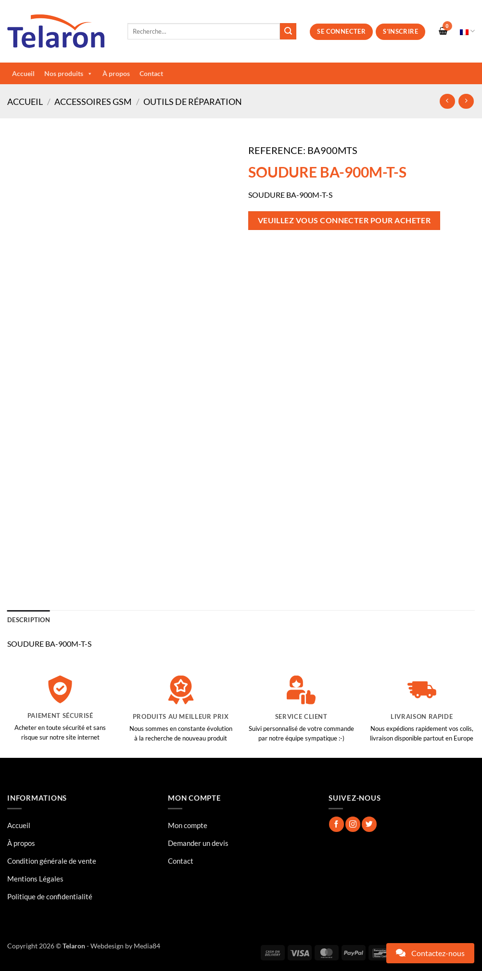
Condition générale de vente (51, 860)
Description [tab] (28, 620)
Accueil (23, 73)
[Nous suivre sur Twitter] (369, 824)
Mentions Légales (35, 878)
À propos (116, 73)
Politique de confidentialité (49, 896)
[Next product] (447, 101)
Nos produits (68, 73)
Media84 (147, 946)
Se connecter (341, 31)
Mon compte (187, 825)
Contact (151, 73)
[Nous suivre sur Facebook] (336, 824)
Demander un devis (198, 843)
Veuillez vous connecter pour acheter (344, 220)
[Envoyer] (288, 31)
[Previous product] (465, 101)
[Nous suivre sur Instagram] (352, 824)
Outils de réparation (192, 101)
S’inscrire (400, 31)
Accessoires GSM (93, 101)
